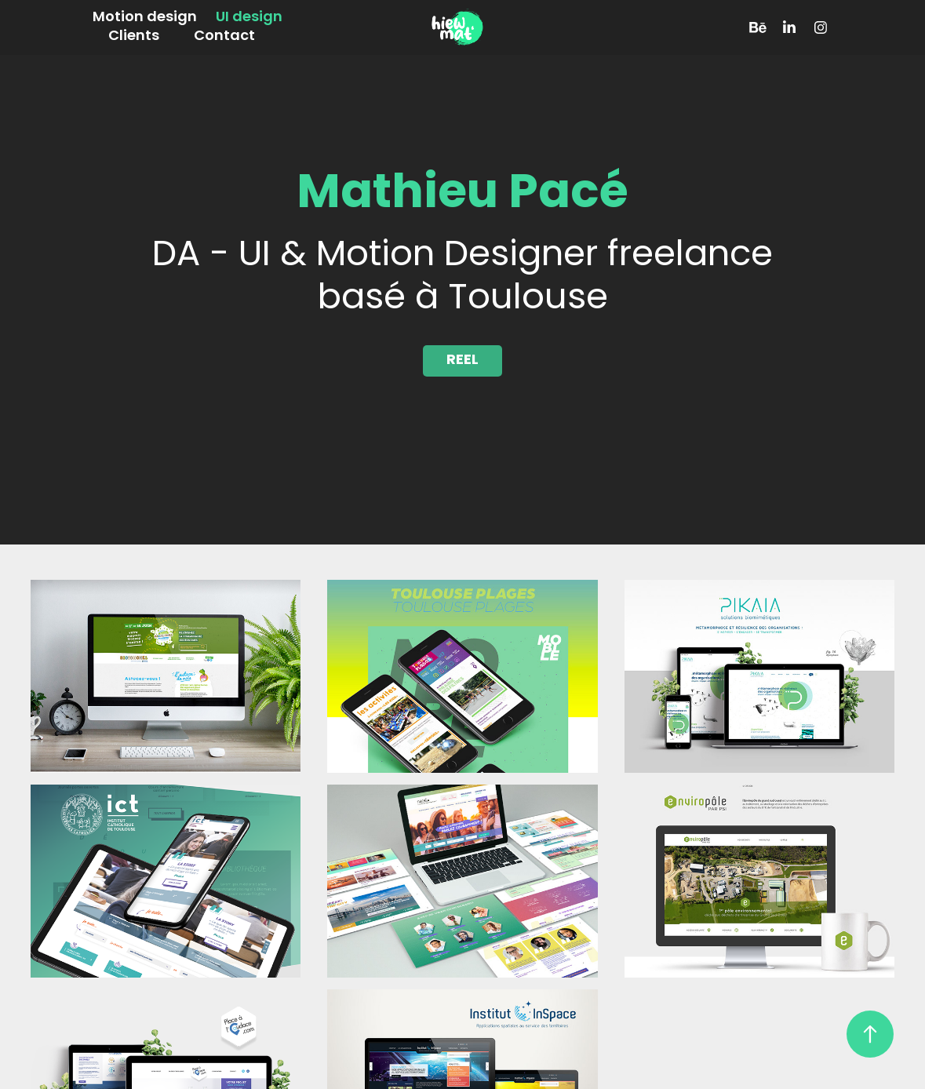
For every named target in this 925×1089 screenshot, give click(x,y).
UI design (249, 17)
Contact (224, 36)
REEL (462, 360)
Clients (133, 36)
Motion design (145, 17)
